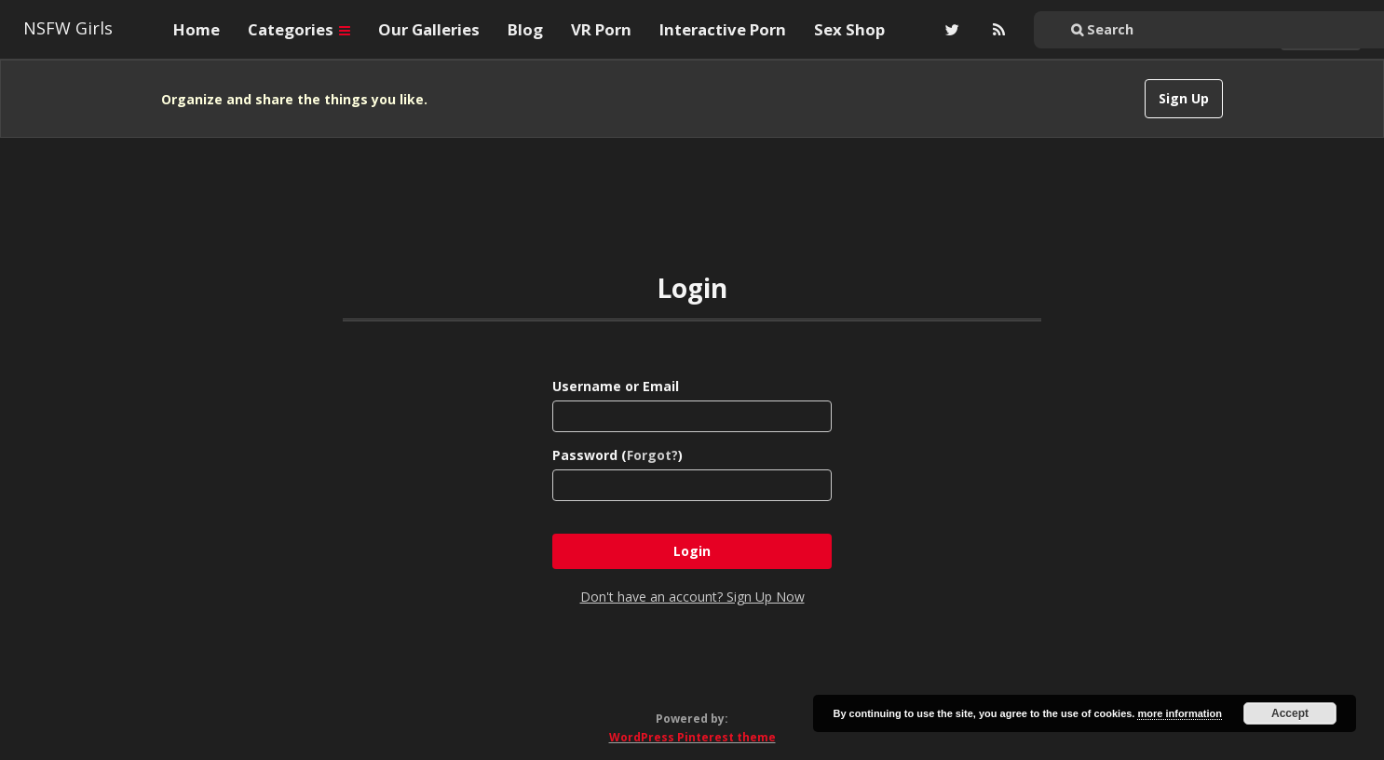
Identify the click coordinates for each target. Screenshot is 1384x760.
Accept (1290, 713)
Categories (299, 29)
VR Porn (601, 29)
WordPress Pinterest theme (692, 737)
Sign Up (1184, 98)
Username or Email (615, 386)
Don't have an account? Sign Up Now (692, 596)
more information (1179, 713)
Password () (617, 455)
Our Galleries (429, 29)
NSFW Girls (68, 28)
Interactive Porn (722, 29)
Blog (525, 29)
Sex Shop (849, 29)
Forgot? (652, 455)
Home (196, 29)
